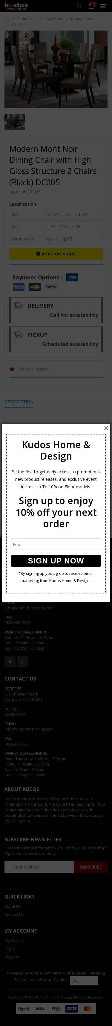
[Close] (106, 428)
